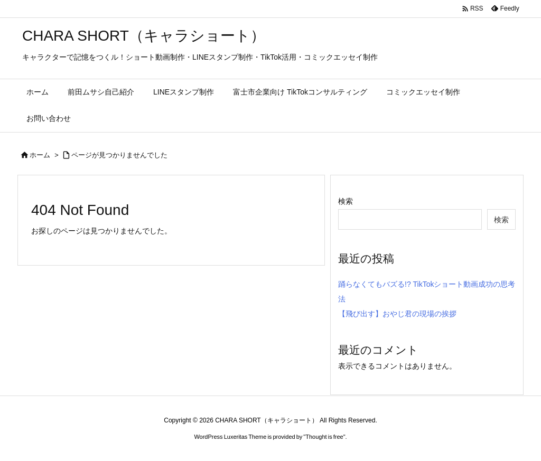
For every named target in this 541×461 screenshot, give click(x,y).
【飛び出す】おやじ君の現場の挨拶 (397, 313)
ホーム (40, 155)
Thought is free (324, 437)
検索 (345, 201)
